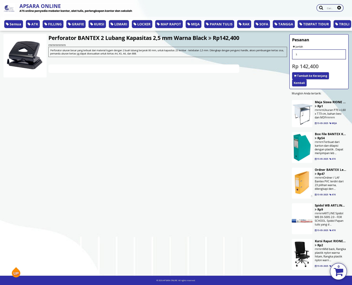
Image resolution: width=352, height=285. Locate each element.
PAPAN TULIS (219, 24)
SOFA (262, 24)
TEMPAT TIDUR (314, 24)
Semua (13, 24)
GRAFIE (76, 24)
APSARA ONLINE (40, 6)
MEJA (193, 24)
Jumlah (298, 46)
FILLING (53, 24)
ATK (33, 24)
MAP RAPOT (169, 24)
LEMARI (119, 24)
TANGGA (283, 24)
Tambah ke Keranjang (310, 76)
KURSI (97, 24)
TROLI (342, 24)
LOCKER (142, 24)
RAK (244, 24)
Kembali (299, 83)
